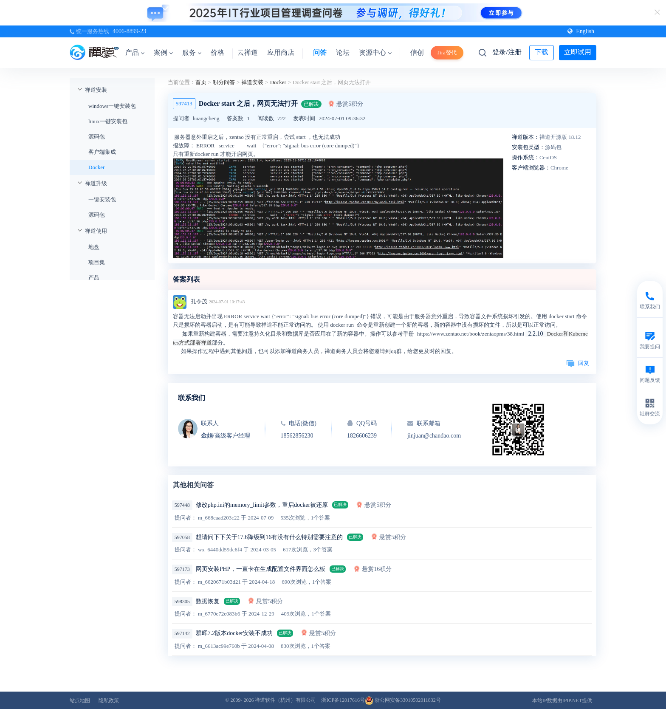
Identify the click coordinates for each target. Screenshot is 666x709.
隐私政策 (109, 700)
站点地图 (80, 700)
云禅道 (247, 52)
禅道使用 (96, 231)
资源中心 (375, 52)
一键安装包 (102, 199)
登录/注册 (506, 52)
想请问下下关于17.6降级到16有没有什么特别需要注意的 (269, 537)
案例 (163, 52)
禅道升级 (96, 183)
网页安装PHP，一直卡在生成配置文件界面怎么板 (261, 569)
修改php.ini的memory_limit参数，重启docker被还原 (262, 505)
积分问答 (224, 82)
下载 (541, 52)
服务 (191, 52)
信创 (417, 52)
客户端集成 (102, 152)
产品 (134, 52)
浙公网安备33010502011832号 (403, 700)
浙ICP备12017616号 (343, 700)
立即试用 (577, 52)
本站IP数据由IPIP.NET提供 (562, 700)
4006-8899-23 (129, 31)
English (580, 31)
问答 (320, 52)
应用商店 (280, 52)
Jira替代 (447, 52)
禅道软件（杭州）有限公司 (285, 700)
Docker (96, 167)
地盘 (93, 247)
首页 (200, 82)
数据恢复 (208, 601)
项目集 (96, 262)
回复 (577, 363)
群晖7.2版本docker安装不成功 (234, 633)
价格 (217, 52)
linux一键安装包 (107, 121)
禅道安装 (96, 90)
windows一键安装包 (112, 106)
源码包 (96, 136)
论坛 (343, 52)
